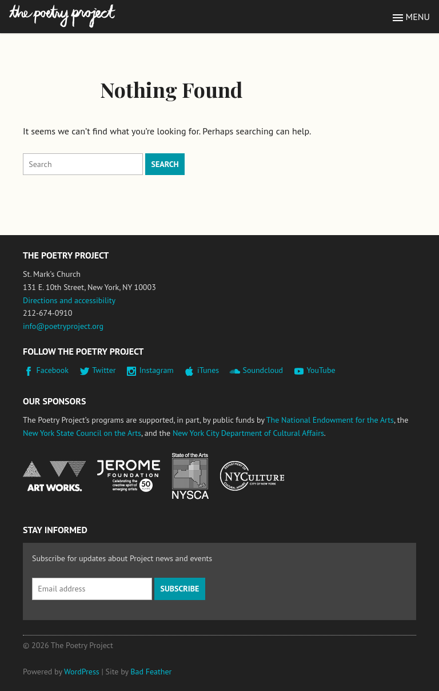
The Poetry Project (62, 16)
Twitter (103, 370)
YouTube (320, 370)
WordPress (81, 671)
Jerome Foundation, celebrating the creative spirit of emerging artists (128, 476)
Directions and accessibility (69, 300)
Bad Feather (150, 671)
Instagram (156, 370)
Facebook (53, 370)
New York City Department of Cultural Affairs (248, 433)
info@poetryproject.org (63, 326)
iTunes (208, 370)
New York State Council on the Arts (82, 433)
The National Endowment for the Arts (330, 420)
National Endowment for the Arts (54, 476)
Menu (418, 16)
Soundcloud (262, 370)
